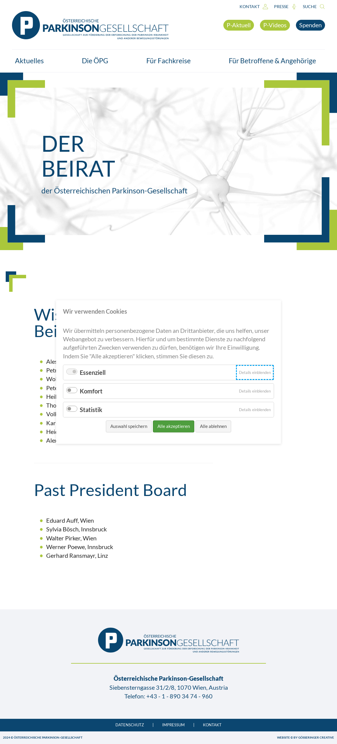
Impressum (173, 725)
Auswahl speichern (128, 426)
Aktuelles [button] (32, 60)
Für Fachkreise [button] (171, 60)
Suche (314, 6)
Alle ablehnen (213, 426)
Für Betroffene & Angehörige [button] (275, 60)
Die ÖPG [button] (98, 60)
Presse (285, 6)
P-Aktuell (239, 24)
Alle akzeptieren (173, 426)
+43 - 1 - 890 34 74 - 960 (179, 696)
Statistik (91, 409)
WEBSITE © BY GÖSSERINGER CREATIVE (305, 737)
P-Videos (275, 24)
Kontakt (254, 6)
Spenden (310, 24)
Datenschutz (129, 725)
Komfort (91, 391)
